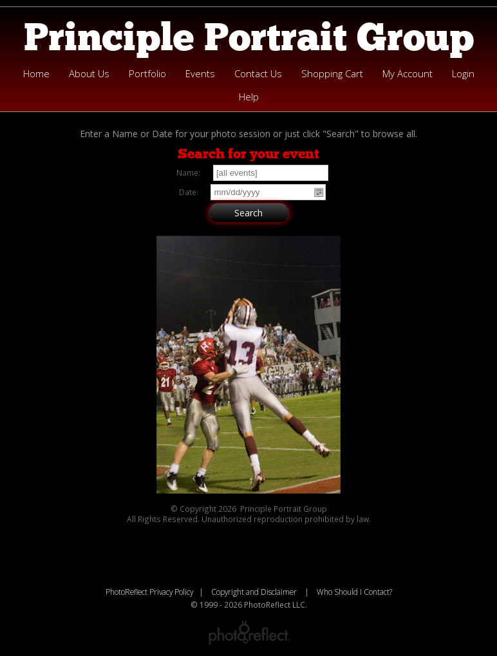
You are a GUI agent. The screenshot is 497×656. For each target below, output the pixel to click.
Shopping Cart (332, 73)
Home (36, 73)
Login (463, 73)
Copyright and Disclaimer (255, 591)
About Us (89, 73)
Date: (188, 192)
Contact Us (258, 73)
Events (200, 73)
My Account (407, 73)
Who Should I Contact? (354, 591)
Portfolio (147, 73)
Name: (188, 172)
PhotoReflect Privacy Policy (149, 591)
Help (249, 96)
